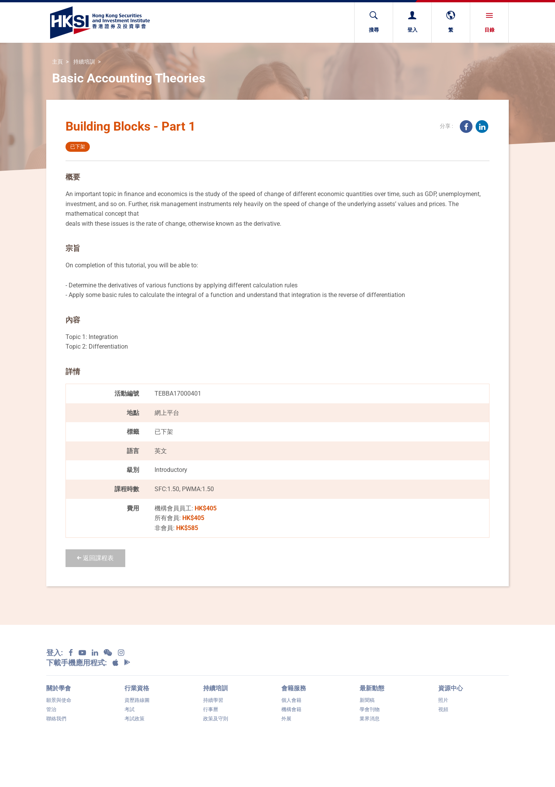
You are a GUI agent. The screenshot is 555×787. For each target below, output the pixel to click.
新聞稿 (367, 700)
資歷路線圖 (137, 700)
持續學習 (213, 700)
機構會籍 (291, 709)
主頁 (57, 62)
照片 (443, 700)
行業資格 (136, 688)
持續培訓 (84, 62)
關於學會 (58, 688)
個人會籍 (291, 700)
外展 (286, 719)
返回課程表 (95, 558)
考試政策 (134, 719)
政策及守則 (215, 719)
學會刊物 (370, 709)
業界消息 (370, 719)
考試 (129, 709)
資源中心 (450, 688)
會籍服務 (293, 688)
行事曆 (210, 709)
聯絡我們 (56, 719)
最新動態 (372, 688)
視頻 (443, 709)
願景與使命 (58, 700)
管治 (51, 709)
